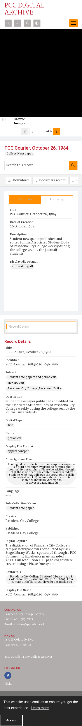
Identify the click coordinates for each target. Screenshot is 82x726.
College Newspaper (20, 154)
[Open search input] (8, 23)
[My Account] (27, 23)
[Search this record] (37, 165)
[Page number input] (37, 131)
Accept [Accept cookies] (11, 720)
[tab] (25, 200)
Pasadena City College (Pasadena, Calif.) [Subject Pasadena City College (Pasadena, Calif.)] (34, 389)
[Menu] (73, 23)
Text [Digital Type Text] (10, 425)
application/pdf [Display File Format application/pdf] (22, 266)
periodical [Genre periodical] (14, 438)
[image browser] (16, 121)
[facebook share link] (7, 675)
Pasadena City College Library (24, 614)
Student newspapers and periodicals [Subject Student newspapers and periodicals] (32, 377)
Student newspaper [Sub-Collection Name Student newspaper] (21, 508)
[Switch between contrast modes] (36, 23)
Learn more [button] (40, 708)
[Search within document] (73, 165)
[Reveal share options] (17, 23)
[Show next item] (56, 131)
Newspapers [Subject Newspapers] (16, 383)
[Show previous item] (24, 131)
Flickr (8, 684)
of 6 (49, 131)
